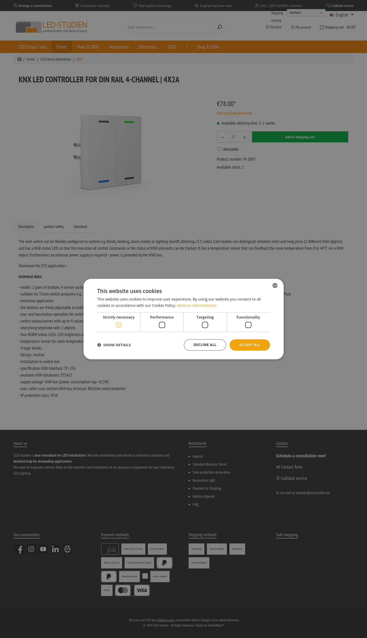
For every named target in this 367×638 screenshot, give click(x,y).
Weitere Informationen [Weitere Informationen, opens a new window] (197, 305)
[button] (114, 345)
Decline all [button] (204, 344)
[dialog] (184, 319)
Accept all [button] (249, 344)
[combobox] (274, 285)
